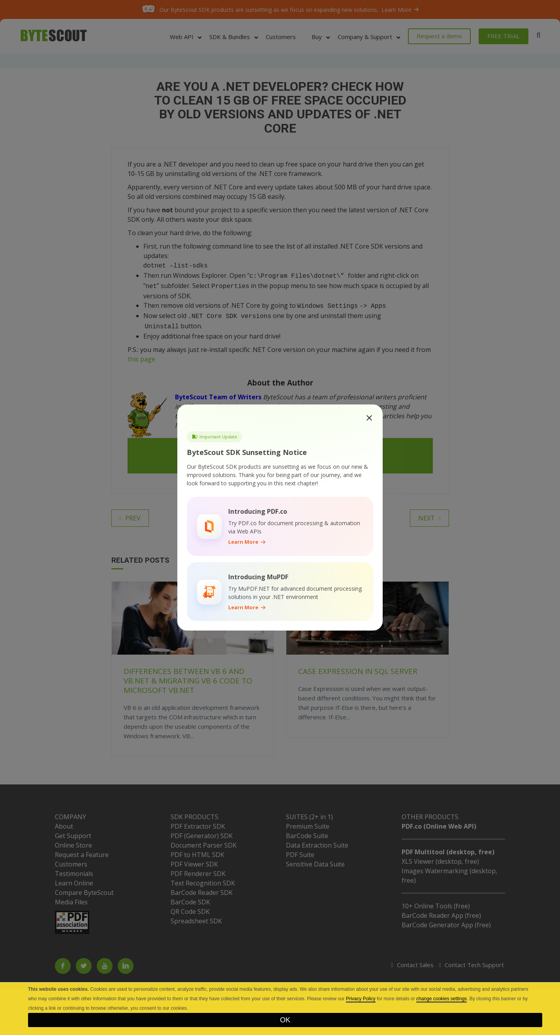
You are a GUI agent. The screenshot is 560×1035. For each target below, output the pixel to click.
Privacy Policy (361, 998)
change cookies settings (441, 998)
